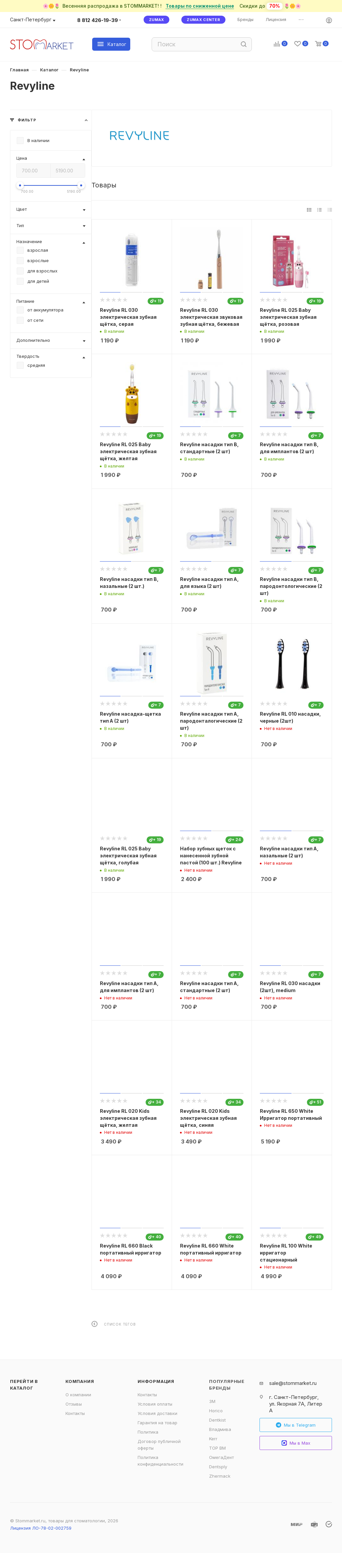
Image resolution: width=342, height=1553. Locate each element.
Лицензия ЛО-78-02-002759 (40, 1528)
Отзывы (73, 1404)
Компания (79, 1381)
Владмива (220, 1429)
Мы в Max (296, 1443)
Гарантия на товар (157, 1422)
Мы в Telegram (296, 1425)
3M (212, 1401)
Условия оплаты (155, 1404)
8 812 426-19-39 (97, 20)
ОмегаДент (221, 1457)
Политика (148, 1432)
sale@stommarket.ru (293, 1383)
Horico (216, 1410)
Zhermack (219, 1476)
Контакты (75, 1413)
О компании (78, 1394)
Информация (156, 1381)
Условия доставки (157, 1413)
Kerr (213, 1438)
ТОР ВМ (217, 1448)
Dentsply (218, 1466)
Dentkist (217, 1420)
